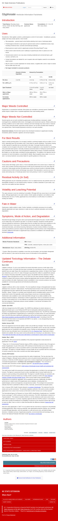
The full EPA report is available (40, 363)
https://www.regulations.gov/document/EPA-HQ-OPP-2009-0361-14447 (21, 317)
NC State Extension (11, 491)
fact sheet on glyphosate (35, 413)
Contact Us (52, 502)
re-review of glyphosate (34, 387)
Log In (24, 7)
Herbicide (46, 432)
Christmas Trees (8, 438)
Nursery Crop (52, 432)
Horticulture (7, 444)
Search (45, 7)
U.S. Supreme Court (36, 331)
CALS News (27, 499)
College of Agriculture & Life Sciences (12, 499)
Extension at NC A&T (38, 499)
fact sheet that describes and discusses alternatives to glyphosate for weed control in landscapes (28, 334)
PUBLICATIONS (7, 7)
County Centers (7, 502)
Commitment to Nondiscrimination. (36, 511)
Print (52, 7)
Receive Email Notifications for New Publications (29, 478)
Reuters (4, 276)
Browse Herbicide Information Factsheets (45, 466)
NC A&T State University (23, 509)
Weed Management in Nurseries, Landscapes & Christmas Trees (22, 450)
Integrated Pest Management (12, 447)
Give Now (53, 499)
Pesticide (40, 432)
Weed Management (33, 432)
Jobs (47, 499)
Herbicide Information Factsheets (29, 15)
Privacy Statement (11, 515)
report (15, 341)
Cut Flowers (7, 441)
